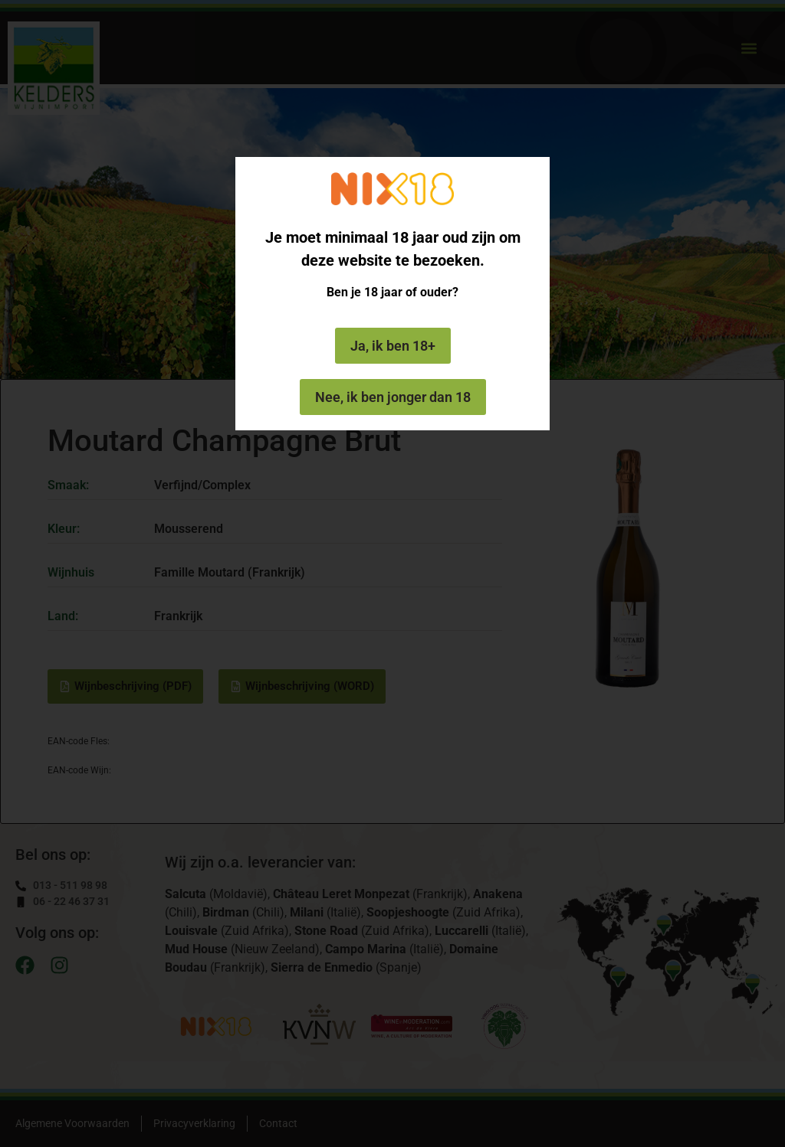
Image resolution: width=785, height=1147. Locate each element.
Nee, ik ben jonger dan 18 (393, 397)
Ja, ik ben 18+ (392, 346)
